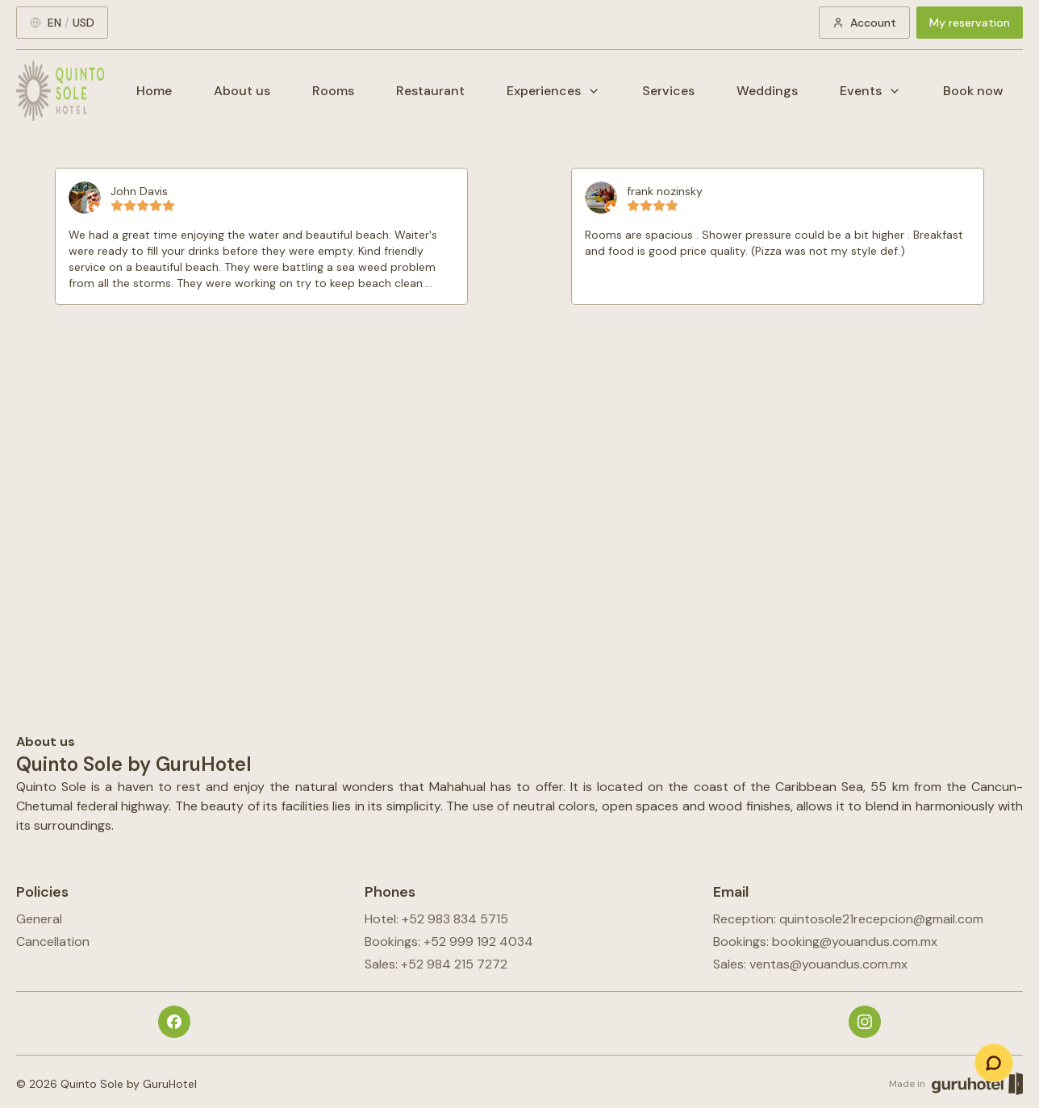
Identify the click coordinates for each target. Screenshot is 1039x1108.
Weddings (767, 90)
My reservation (969, 22)
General (39, 918)
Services (668, 90)
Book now (973, 90)
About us (242, 90)
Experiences (553, 90)
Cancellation (53, 941)
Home (154, 90)
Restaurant (430, 90)
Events (870, 90)
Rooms (333, 90)
